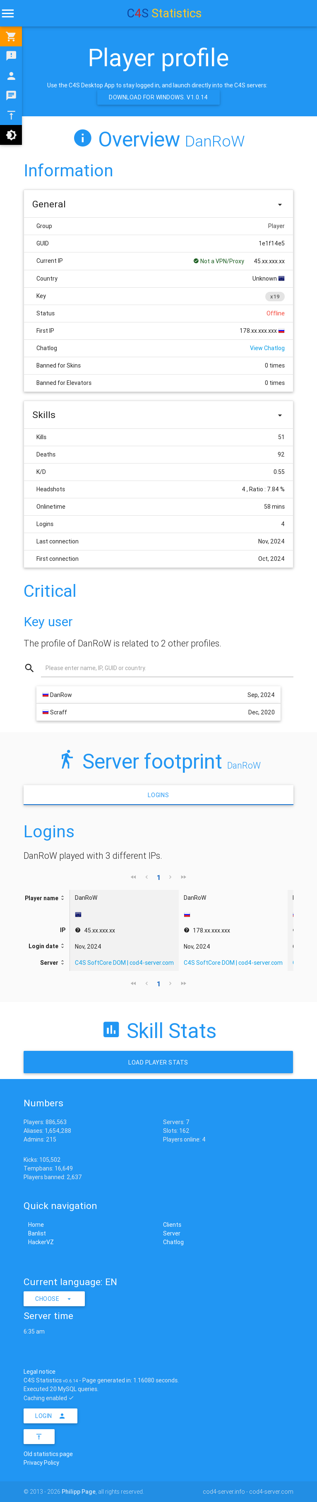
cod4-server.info (224, 1491)
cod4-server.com (271, 1491)
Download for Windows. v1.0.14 (158, 97)
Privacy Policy (41, 1462)
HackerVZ (41, 1242)
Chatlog (173, 1242)
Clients (172, 1224)
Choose (54, 1298)
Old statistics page (48, 1454)
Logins (158, 795)
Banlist (37, 1233)
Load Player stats (159, 1062)
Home (36, 1224)
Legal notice (39, 1371)
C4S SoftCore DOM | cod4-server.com (124, 962)
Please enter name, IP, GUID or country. (96, 668)
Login (50, 1415)
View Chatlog (267, 348)
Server (171, 1233)
